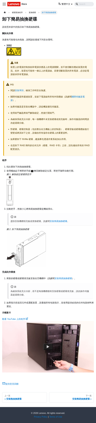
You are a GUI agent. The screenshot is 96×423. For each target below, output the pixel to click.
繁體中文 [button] (64, 4)
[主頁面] (4, 12)
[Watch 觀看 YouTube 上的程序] (48, 347)
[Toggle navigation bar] (4, 4)
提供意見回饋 (10, 384)
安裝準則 (19, 90)
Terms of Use (55, 417)
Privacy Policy (41, 417)
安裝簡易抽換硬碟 (58, 221)
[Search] (84, 4)
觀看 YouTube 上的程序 (15, 319)
